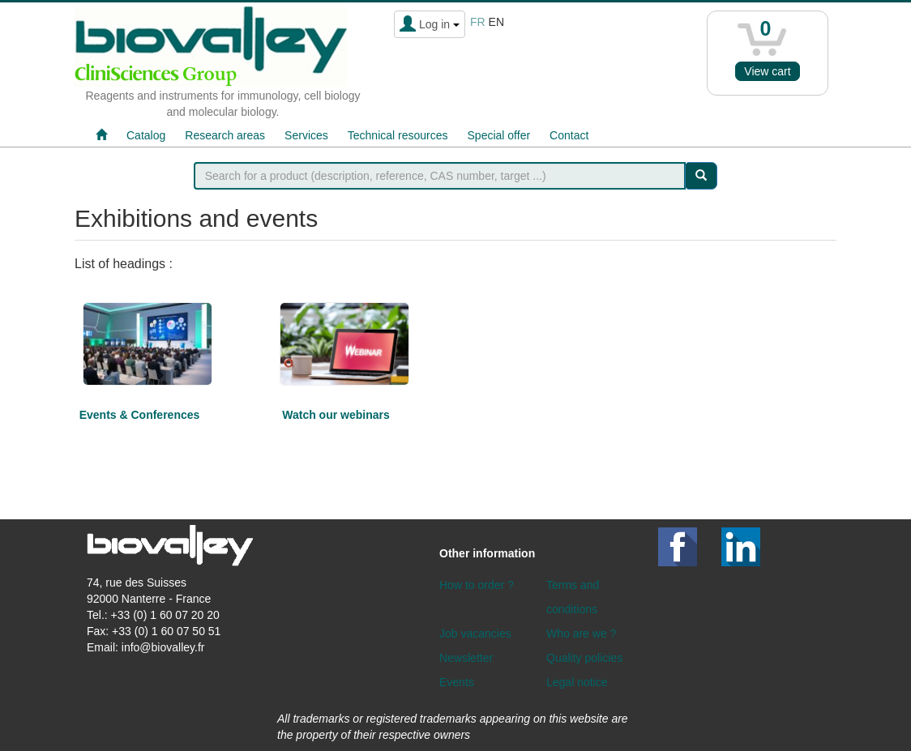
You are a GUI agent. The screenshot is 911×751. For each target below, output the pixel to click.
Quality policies (584, 657)
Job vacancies (475, 633)
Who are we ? (581, 633)
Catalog (145, 135)
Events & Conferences (139, 414)
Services (306, 135)
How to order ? (476, 584)
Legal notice (577, 682)
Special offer (499, 135)
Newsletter (466, 657)
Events (456, 682)
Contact (569, 135)
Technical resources (398, 135)
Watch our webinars (336, 414)
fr (477, 21)
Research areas (225, 135)
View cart (767, 71)
